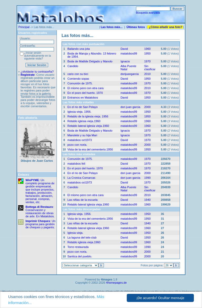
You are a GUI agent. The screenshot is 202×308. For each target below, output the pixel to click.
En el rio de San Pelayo (82, 107)
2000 (147, 107)
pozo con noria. (77, 144)
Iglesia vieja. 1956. (79, 111)
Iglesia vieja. (75, 232)
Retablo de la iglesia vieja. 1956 (87, 116)
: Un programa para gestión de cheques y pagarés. (40, 224)
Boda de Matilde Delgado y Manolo (89, 61)
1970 (147, 61)
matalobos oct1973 (79, 140)
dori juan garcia (130, 107)
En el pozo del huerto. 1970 (85, 92)
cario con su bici (77, 73)
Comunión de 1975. (80, 83)
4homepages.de (116, 282)
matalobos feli (76, 163)
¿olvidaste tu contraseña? (37, 71)
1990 (147, 177)
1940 (147, 199)
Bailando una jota (78, 48)
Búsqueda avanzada (148, 12)
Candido (72, 66)
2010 (147, 73)
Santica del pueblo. (79, 256)
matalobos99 (128, 53)
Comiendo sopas (78, 78)
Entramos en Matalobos (82, 97)
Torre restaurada (78, 246)
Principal (23, 27)
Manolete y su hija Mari (82, 135)
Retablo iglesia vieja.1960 (83, 121)
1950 (147, 53)
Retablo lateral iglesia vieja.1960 (88, 125)
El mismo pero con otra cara (85, 88)
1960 (147, 48)
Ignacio (125, 61)
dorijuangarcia (129, 73)
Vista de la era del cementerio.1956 (90, 149)
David (124, 48)
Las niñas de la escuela (82, 199)
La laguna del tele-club (82, 237)
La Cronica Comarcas (81, 177)
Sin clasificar (149, 67)
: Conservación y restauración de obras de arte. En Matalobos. (40, 211)
